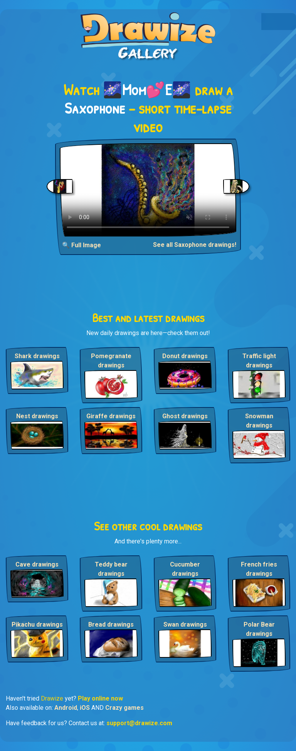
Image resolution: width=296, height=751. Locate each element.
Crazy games (124, 707)
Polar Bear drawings (259, 629)
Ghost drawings (185, 416)
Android (65, 707)
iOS (85, 707)
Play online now (100, 698)
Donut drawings (185, 356)
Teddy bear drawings (111, 569)
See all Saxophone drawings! (194, 244)
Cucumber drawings (185, 569)
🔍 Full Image (81, 245)
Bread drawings (111, 624)
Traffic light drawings (259, 360)
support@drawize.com (139, 723)
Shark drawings (37, 356)
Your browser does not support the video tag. (148, 189)
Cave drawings (37, 564)
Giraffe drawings (111, 416)
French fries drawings (259, 569)
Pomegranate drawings (111, 360)
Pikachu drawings (37, 624)
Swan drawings (185, 624)
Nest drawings (37, 416)
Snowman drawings (259, 420)
